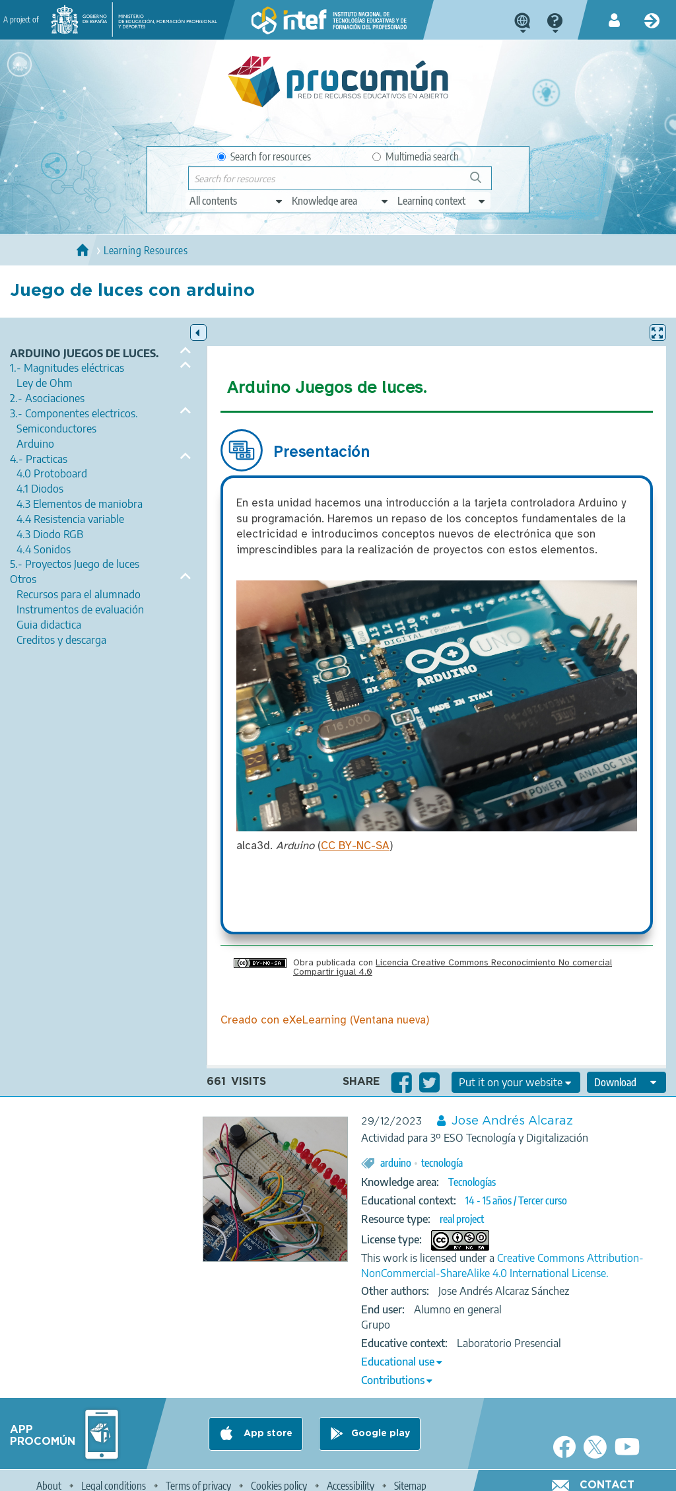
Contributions (392, 1380)
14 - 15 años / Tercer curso (516, 1200)
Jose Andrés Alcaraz (512, 1121)
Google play (380, 1434)
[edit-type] (237, 200)
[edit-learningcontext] (441, 200)
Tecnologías (472, 1182)
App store (266, 1434)
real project (462, 1219)
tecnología (442, 1162)
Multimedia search (415, 156)
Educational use (397, 1361)
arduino (395, 1162)
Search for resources (264, 156)
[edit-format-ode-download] (626, 1082)
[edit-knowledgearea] (340, 200)
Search (482, 182)
